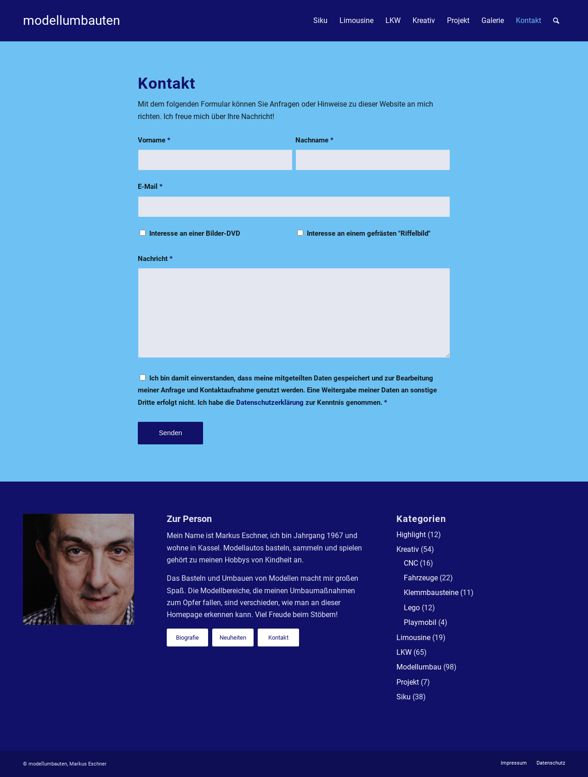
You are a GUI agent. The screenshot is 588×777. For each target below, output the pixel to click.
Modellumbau (418, 667)
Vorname (154, 140)
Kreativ (407, 549)
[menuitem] (320, 20)
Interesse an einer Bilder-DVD (194, 233)
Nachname (314, 140)
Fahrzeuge (421, 577)
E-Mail (150, 186)
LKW (404, 652)
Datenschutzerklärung (270, 402)
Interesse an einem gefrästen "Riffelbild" (368, 233)
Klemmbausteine (431, 592)
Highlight (411, 534)
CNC (411, 563)
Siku (403, 696)
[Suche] (556, 20)
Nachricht (155, 259)
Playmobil (420, 622)
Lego (412, 607)
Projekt (407, 682)
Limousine (413, 637)
